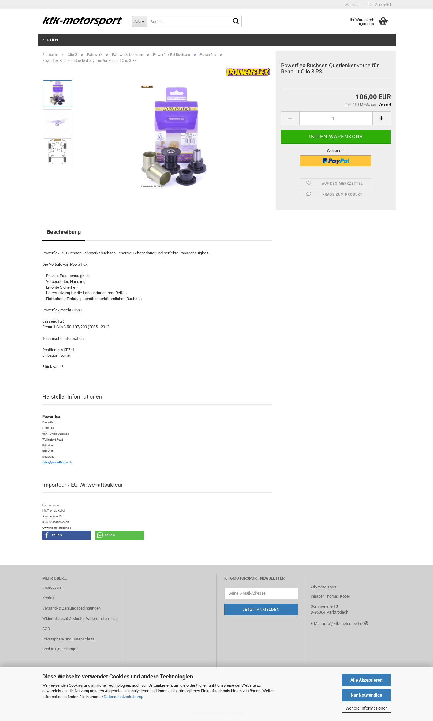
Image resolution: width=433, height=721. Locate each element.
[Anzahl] (336, 118)
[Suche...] (139, 21)
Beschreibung (64, 232)
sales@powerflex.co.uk (57, 462)
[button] (290, 118)
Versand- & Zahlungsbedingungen (71, 608)
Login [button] (352, 4)
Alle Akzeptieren (366, 680)
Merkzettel (380, 4)
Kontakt (49, 597)
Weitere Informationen (366, 708)
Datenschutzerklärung (123, 696)
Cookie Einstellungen (60, 649)
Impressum (52, 587)
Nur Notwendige (366, 695)
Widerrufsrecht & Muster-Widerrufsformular (80, 618)
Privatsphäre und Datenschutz (68, 639)
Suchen (50, 40)
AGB (46, 628)
